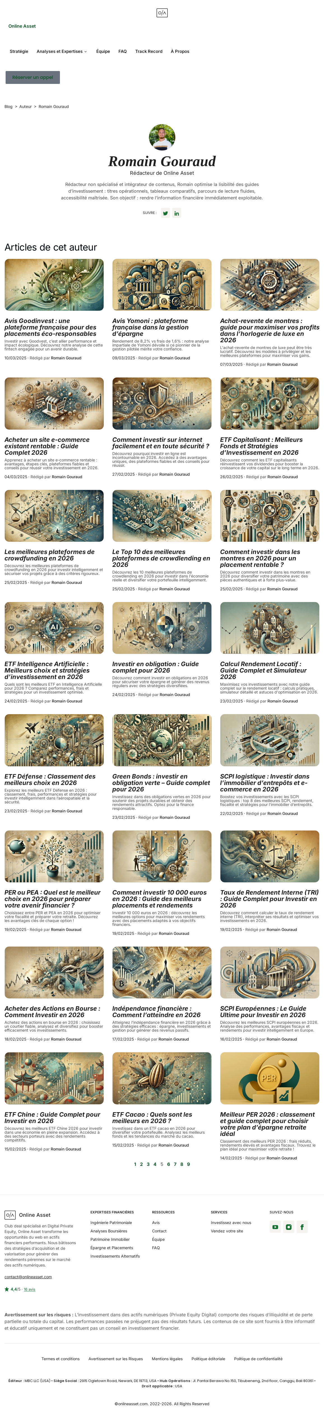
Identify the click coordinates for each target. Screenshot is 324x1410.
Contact (159, 1231)
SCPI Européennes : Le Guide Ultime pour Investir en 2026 (263, 1011)
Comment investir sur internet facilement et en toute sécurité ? (160, 443)
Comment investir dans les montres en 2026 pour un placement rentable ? (260, 558)
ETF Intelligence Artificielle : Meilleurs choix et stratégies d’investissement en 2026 (47, 670)
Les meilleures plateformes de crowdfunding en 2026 (49, 555)
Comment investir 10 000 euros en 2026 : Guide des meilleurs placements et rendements (159, 899)
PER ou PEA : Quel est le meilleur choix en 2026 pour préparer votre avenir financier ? (52, 899)
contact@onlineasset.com (28, 1276)
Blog (8, 106)
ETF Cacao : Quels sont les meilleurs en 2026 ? (152, 1117)
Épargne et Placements (111, 1247)
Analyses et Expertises (61, 51)
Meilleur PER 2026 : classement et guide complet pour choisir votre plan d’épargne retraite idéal (267, 1124)
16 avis (29, 1289)
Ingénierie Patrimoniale (111, 1222)
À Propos (180, 51)
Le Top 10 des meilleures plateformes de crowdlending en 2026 (161, 558)
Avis (156, 1222)
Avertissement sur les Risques (115, 1358)
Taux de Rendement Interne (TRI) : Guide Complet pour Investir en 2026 (269, 899)
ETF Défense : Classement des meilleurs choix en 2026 (49, 779)
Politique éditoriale (208, 1358)
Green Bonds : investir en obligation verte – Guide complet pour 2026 (161, 783)
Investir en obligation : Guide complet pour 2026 (155, 667)
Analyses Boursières (108, 1231)
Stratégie (19, 51)
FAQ (122, 51)
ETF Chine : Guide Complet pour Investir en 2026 (52, 1117)
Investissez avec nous (231, 1222)
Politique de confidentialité (258, 1358)
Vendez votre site (227, 1231)
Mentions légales (167, 1358)
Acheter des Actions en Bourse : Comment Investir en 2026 (52, 1011)
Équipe (103, 51)
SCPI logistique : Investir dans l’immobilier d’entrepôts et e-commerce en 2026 (264, 783)
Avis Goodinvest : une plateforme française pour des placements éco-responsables (50, 327)
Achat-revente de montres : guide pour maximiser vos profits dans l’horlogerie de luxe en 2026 (270, 330)
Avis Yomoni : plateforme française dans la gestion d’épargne (150, 327)
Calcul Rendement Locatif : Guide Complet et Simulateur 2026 (263, 670)
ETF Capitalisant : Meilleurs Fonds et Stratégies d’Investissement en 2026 (261, 446)
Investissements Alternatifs (115, 1256)
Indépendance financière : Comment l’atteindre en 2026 (156, 1011)
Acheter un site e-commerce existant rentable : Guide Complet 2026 (47, 446)
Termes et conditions (60, 1358)
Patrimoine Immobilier (110, 1239)
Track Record (148, 51)
